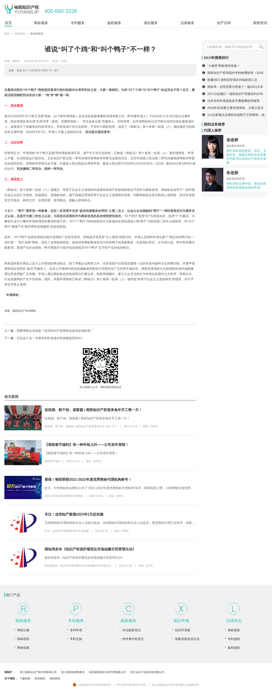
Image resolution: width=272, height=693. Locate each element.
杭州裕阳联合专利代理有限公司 (107, 672)
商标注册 (23, 630)
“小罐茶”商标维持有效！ (223, 65)
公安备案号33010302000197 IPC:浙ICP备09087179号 (109, 684)
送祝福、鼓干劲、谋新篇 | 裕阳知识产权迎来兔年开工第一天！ (93, 410)
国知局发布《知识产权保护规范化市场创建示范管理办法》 (90, 549)
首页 (7, 33)
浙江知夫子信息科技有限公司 (147, 672)
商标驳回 (23, 639)
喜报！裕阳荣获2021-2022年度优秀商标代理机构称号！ (88, 479)
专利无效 (76, 639)
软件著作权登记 (133, 639)
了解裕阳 (25, 678)
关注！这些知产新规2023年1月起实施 (74, 514)
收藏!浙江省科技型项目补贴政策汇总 (232, 80)
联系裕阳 (40, 678)
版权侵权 (234, 647)
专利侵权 (234, 639)
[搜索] (261, 46)
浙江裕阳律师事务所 (73, 672)
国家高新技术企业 (187, 639)
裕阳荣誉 (55, 678)
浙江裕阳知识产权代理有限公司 (38, 672)
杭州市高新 (182, 630)
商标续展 (23, 647)
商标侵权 (234, 630)
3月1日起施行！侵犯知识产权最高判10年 (235, 94)
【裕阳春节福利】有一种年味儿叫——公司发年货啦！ (87, 445)
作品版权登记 (131, 630)
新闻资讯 (20, 33)
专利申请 (76, 630)
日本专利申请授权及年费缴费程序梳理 (233, 101)
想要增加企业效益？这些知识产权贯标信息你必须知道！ (55, 330)
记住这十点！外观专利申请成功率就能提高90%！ (50, 338)
